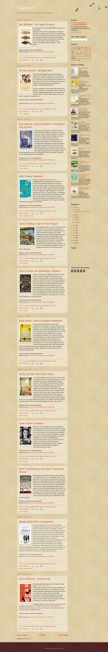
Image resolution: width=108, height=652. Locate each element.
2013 (74, 238)
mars (75, 219)
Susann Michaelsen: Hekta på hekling (84, 109)
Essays (89, 47)
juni (75, 214)
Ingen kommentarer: (24, 60)
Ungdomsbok (74, 60)
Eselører (26, 8)
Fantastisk (83, 48)
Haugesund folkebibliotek (34, 52)
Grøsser (73, 50)
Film (88, 48)
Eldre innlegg (62, 635)
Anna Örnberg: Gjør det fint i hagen (38, 223)
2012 (74, 240)
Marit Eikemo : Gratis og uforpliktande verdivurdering (84, 176)
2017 (74, 228)
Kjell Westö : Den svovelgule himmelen (40, 320)
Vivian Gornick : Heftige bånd (35, 70)
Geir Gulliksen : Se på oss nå (34, 578)
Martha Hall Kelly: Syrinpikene (36, 521)
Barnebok (73, 47)
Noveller (76, 56)
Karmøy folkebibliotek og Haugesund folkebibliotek (80, 23)
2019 (74, 207)
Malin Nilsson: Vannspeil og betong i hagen (84, 163)
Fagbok (26, 168)
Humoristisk (85, 52)
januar (76, 222)
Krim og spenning (85, 54)
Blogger (61, 648)
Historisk (26, 568)
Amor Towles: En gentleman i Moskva (40, 270)
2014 (74, 235)
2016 (74, 230)
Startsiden (42, 635)
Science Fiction (80, 58)
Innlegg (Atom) (27, 638)
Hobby (76, 52)
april (75, 217)
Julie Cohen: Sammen (31, 176)
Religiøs (81, 56)
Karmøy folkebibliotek (49, 52)
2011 (74, 243)
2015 (74, 233)
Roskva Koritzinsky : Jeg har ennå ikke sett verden (84, 189)
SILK (87, 58)
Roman (32, 216)
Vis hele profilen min (76, 32)
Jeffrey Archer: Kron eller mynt (36, 373)
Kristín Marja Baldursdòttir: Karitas (84, 122)
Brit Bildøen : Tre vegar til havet (36, 24)
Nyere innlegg (22, 635)
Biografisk (26, 114)
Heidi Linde (80, 50)
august (76, 209)
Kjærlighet (26, 216)
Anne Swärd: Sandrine (31, 423)
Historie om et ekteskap (43, 586)
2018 (74, 225)
